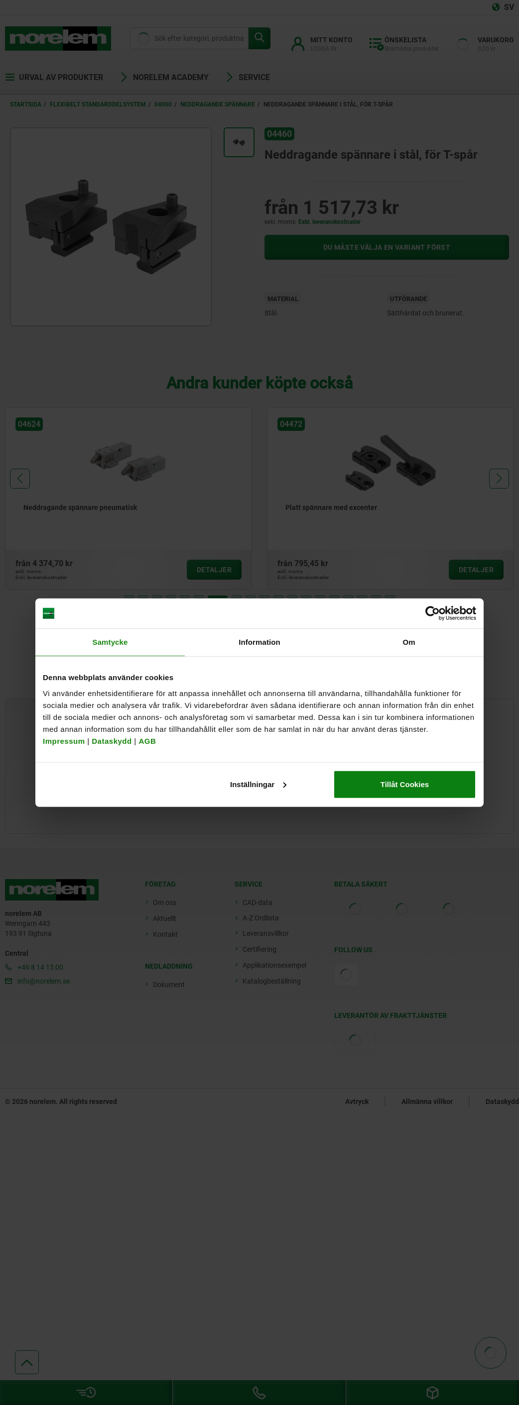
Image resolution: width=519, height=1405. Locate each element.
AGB (147, 740)
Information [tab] (259, 642)
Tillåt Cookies (405, 784)
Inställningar (258, 784)
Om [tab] (408, 642)
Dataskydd (111, 740)
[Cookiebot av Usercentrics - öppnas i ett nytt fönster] (432, 613)
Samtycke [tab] (110, 642)
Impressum (64, 740)
